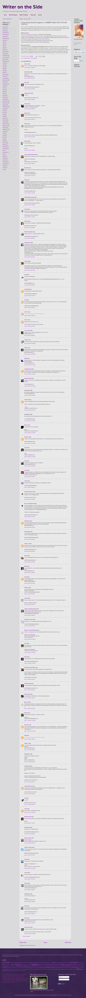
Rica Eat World (27, 378)
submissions (31, 969)
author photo (28, 964)
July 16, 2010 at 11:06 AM (29, 432)
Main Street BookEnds (44, 39)
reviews (72, 967)
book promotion (48, 964)
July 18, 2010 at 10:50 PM (29, 933)
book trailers (54, 964)
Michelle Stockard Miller (29, 667)
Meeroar (26, 702)
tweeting (52, 969)
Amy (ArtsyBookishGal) (29, 154)
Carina (25, 872)
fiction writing (65, 966)
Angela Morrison (25, 962)
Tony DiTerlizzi (34, 58)
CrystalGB (26, 289)
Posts (61, 977)
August (4, 40)
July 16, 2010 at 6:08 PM (29, 562)
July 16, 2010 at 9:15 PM (29, 625)
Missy (25, 656)
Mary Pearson (64, 36)
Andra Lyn (26, 543)
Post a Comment (26, 936)
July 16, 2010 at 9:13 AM (29, 284)
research (69, 967)
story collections (10, 969)
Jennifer (26, 339)
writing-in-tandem (22, 970)
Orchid (25, 209)
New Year (50, 962)
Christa (26, 103)
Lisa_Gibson (27, 330)
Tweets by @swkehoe (7, 18)
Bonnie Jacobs (27, 838)
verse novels (57, 969)
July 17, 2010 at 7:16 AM (29, 697)
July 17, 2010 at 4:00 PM (29, 749)
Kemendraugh (27, 683)
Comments (62, 979)
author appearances (16, 964)
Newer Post (22, 942)
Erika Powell (27, 694)
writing (78, 969)
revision (77, 967)
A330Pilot (60, 995)
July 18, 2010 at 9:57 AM (29, 855)
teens (41, 969)
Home (5, 15)
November (5, 34)
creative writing (22, 966)
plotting (44, 967)
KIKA (25, 905)
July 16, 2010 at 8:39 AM (29, 238)
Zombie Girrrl (27, 242)
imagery (8, 967)
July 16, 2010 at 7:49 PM (29, 572)
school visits (81, 967)
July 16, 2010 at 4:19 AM (29, 88)
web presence (67, 969)
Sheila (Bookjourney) (29, 197)
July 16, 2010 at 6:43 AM (29, 119)
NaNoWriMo (45, 962)
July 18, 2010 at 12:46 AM (29, 812)
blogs (39, 964)
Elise (25, 918)
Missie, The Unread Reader (30, 630)
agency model (81, 962)
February (4, 26)
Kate (25, 82)
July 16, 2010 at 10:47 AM (29, 410)
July (3, 42)
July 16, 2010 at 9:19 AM (29, 307)
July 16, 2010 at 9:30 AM (29, 326)
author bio (24, 964)
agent (3, 964)
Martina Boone (27, 816)
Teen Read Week (59, 962)
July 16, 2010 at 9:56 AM (29, 335)
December (5, 32)
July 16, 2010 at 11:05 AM (29, 420)
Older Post (68, 942)
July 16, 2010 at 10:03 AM (29, 343)
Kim (25, 299)
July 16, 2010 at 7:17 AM (29, 175)
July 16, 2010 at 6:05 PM (29, 551)
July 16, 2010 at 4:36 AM (29, 99)
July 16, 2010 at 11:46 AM (29, 443)
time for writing (47, 969)
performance (31, 967)
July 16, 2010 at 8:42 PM (29, 604)
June (4, 44)
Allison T (26, 743)
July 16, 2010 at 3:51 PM (29, 527)
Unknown (26, 399)
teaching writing (37, 969)
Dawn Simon (27, 927)
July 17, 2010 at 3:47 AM (29, 689)
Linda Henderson (28, 786)
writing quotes (16, 970)
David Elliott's (38, 37)
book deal (42, 964)
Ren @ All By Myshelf (29, 503)
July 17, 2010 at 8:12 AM (29, 708)
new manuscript (25, 967)
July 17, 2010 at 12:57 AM (29, 663)
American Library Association (16, 962)
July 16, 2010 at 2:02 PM (29, 487)
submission (27, 969)
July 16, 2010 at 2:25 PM (29, 516)
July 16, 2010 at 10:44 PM (29, 639)
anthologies (7, 964)
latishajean (26, 521)
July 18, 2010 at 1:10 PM (29, 879)
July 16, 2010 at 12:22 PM (29, 466)
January (4, 30)
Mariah (25, 113)
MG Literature (40, 962)
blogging (34, 964)
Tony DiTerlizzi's (28, 34)
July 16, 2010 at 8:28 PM (29, 593)
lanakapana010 (27, 369)
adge (25, 735)
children (82, 964)
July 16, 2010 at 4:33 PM (29, 539)
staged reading (4, 969)
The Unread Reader (28, 637)
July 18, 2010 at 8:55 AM (29, 843)
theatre (43, 969)
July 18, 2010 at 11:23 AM (29, 868)
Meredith (26, 167)
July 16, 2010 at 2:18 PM (29, 499)
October (4, 36)
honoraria (4, 967)
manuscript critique (19, 967)
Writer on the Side (23, 7)
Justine (26, 598)
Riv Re (25, 883)
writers (74, 969)
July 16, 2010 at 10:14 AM (29, 386)
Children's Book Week (33, 962)
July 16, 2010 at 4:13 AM (29, 78)
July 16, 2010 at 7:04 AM (29, 150)
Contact (40, 15)
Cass (25, 643)
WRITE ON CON (66, 962)
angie (25, 576)
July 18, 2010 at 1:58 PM (29, 889)
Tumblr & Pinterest (24, 15)
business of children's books (68, 964)
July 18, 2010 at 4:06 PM (29, 913)
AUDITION (6, 962)
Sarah (25, 859)
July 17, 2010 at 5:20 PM (29, 761)
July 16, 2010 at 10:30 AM (29, 395)
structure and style (21, 969)
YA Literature (74, 962)
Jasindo (26, 261)
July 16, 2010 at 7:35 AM (29, 204)
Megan (25, 712)
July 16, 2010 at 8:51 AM (29, 256)
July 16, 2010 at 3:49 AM (29, 67)
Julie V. (26, 311)
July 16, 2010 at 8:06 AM (29, 227)
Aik (25, 798)
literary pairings (12, 967)
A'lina (25, 808)
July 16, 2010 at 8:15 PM (29, 583)
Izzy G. (25, 63)
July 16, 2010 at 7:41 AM (29, 216)
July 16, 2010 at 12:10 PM (29, 456)
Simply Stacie (27, 93)
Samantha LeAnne (28, 619)
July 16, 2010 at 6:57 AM (29, 136)
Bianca (25, 425)
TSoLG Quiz (33, 15)
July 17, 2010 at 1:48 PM (29, 739)
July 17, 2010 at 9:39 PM (29, 804)
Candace (26, 587)
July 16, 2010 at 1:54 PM (29, 476)
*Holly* (25, 347)
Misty (25, 566)
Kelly (25, 461)
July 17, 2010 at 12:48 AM (29, 652)
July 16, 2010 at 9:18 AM (29, 295)
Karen (25, 555)
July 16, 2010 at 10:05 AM (29, 354)
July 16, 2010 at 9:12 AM (29, 270)
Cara (25, 274)
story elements (15, 969)
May (3, 45)
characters (78, 964)
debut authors (35, 966)
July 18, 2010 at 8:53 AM (29, 833)
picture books (36, 967)
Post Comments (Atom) (30, 945)
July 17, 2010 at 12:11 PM (29, 720)
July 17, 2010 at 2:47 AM (29, 679)
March (4, 49)
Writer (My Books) (13, 15)
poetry (47, 967)
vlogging (62, 969)
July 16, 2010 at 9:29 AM (29, 315)
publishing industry (54, 967)
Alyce (25, 470)
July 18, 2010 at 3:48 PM (29, 901)
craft (17, 966)
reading (59, 967)
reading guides (64, 967)
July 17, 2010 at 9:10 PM (29, 781)
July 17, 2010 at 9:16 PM (29, 793)
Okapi (25, 358)
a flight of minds (28, 847)
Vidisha (26, 141)
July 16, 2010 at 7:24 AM (29, 192)
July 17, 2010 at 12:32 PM (29, 731)
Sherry (25, 123)
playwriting (41, 967)
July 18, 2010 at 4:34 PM (29, 922)
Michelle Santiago (28, 231)
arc (10, 964)
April (4, 47)
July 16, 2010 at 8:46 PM (29, 615)
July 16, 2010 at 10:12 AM (29, 364)
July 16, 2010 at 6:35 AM (29, 108)
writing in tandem (11, 970)
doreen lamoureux (28, 491)
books (59, 964)
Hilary (25, 179)
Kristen (26, 221)
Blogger (69, 995)
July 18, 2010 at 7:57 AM (29, 823)
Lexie (25, 447)
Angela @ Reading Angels (30, 608)
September (5, 38)
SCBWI (54, 962)
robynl (25, 480)
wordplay (71, 969)
